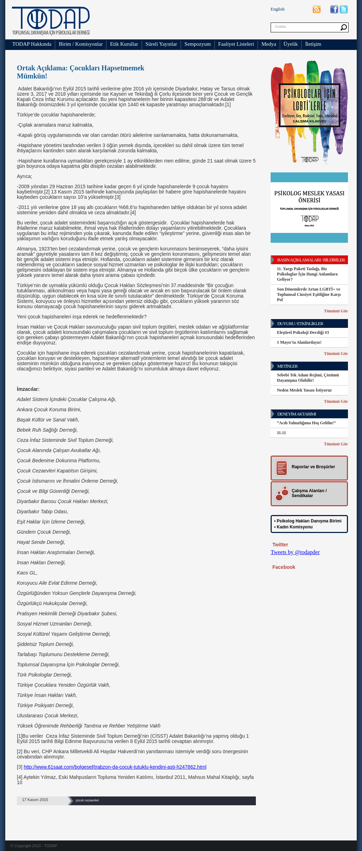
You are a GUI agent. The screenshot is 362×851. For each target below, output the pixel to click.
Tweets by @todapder (295, 552)
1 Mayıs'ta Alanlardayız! (299, 342)
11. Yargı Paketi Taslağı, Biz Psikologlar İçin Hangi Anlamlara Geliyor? (307, 274)
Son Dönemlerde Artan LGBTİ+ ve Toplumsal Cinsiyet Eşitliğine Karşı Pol (309, 294)
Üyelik (291, 44)
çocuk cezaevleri (87, 800)
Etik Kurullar (124, 44)
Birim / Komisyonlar (81, 44)
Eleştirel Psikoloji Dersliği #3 (303, 332)
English (278, 9)
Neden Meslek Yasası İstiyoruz (304, 390)
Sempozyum (198, 44)
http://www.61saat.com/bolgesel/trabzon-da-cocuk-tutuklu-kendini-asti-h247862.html (115, 767)
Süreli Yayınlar (161, 44)
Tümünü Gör (336, 311)
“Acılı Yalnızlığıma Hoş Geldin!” (306, 422)
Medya (268, 44)
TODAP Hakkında (31, 44)
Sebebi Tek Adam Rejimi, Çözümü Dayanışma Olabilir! (308, 378)
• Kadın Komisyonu (293, 527)
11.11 (281, 432)
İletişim (313, 44)
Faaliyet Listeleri (236, 44)
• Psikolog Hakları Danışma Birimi (308, 521)
